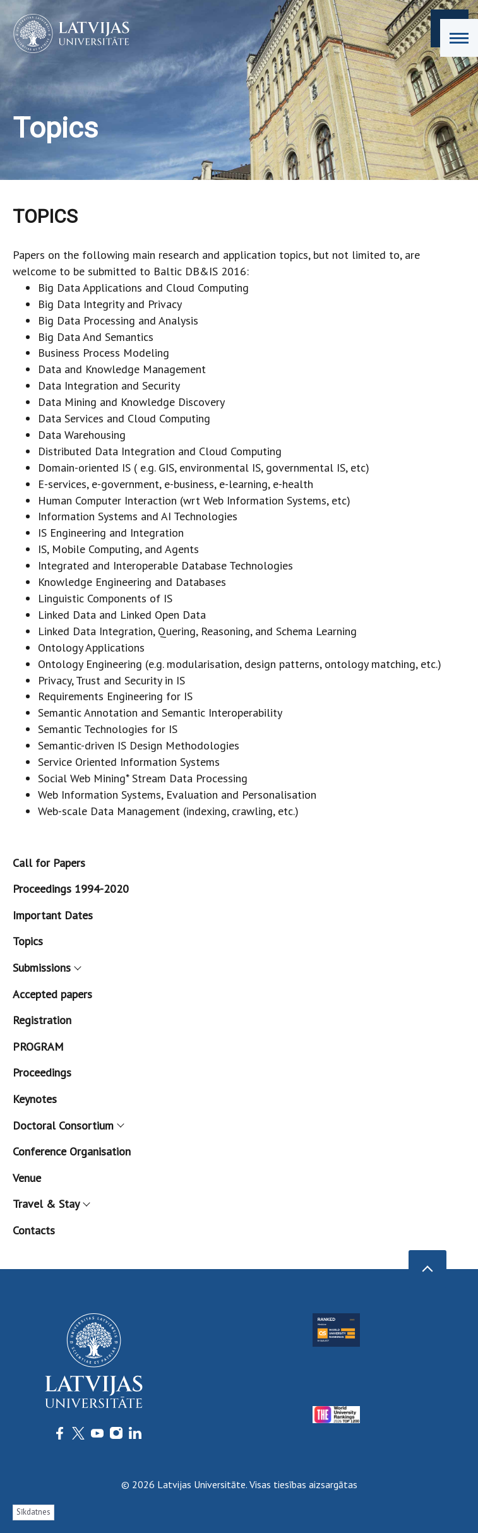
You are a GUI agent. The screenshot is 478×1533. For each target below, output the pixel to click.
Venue (27, 1178)
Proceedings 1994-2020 (71, 888)
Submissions (46, 967)
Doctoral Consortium (68, 1125)
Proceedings (42, 1072)
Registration (42, 1020)
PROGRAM (38, 1046)
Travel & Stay (51, 1203)
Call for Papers (49, 863)
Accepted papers (52, 994)
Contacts (34, 1230)
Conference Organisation (72, 1151)
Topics (28, 941)
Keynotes (35, 1099)
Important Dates (53, 915)
